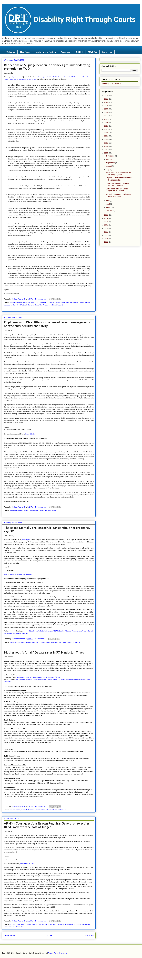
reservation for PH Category (19, 510)
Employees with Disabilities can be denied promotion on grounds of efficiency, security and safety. (47, 324)
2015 (106, 133)
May (108, 201)
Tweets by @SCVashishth (111, 83)
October (109, 159)
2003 (106, 228)
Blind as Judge (26, 924)
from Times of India (27, 864)
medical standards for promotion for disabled (39, 302)
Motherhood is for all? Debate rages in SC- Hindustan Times (44, 652)
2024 (106, 102)
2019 (106, 119)
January (109, 211)
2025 (106, 99)
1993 (106, 239)
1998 (106, 232)
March (109, 207)
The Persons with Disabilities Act (51, 305)
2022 (106, 109)
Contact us (107, 52)
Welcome (11, 52)
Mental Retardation (28, 642)
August (109, 166)
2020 (106, 116)
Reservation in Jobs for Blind (14, 927)
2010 (106, 150)
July (108, 170)
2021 (106, 112)
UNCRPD (79, 52)
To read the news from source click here (18, 575)
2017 (106, 126)
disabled (13, 302)
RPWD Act (92, 52)
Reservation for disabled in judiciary (77, 924)
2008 (106, 215)
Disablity (19, 302)
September (110, 163)
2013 (106, 139)
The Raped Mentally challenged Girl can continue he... (118, 184)
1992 (106, 242)
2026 (106, 96)
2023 (106, 106)
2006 (106, 222)
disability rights (15, 642)
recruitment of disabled (56, 924)
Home (49, 935)
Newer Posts (9, 935)
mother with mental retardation (46, 642)
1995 (106, 235)
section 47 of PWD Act (19, 305)
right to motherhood (65, 642)
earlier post (26, 539)
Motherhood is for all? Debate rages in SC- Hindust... (117, 190)
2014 (106, 136)
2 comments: (40, 639)
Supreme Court (33, 305)
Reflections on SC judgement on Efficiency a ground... (118, 173)
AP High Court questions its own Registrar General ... (118, 195)
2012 (106, 143)
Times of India (29, 434)
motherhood (62, 810)
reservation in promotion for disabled (43, 510)
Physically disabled (62, 302)
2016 (106, 129)
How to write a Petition (45, 52)
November (110, 156)
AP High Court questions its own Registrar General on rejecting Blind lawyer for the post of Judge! (46, 825)
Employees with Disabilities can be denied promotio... (119, 179)
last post (13, 77)
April (108, 204)
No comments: (40, 299)
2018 (106, 123)
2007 (106, 218)
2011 (106, 146)
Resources (65, 52)
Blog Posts (25, 52)
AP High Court (15, 924)
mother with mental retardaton (46, 810)
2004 (106, 225)
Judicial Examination (39, 924)
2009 (106, 153)
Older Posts (89, 935)
